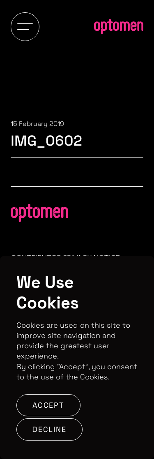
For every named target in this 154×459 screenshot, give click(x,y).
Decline (49, 429)
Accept (48, 405)
